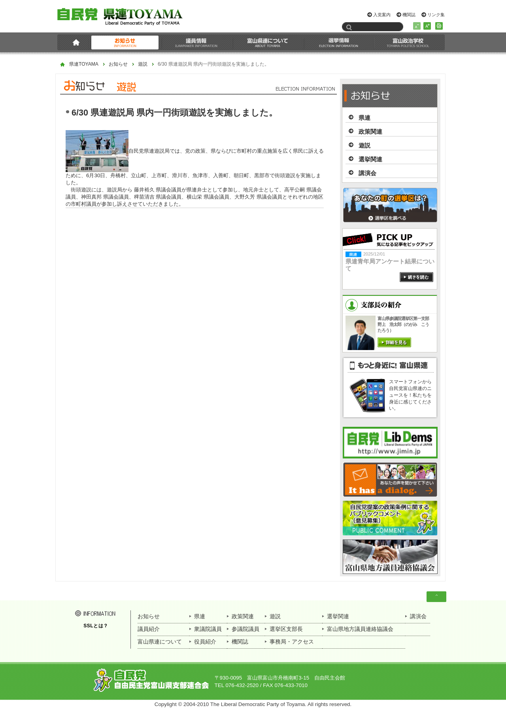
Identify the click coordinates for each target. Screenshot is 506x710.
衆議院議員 (208, 629)
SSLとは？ (95, 626)
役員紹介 (205, 641)
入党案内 (382, 14)
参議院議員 (245, 629)
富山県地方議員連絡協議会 (360, 629)
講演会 (367, 173)
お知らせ (125, 42)
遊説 (142, 64)
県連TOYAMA (83, 64)
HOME (74, 42)
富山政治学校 (408, 42)
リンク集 (436, 14)
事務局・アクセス (292, 641)
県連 (364, 117)
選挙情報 (338, 42)
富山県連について (267, 42)
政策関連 (370, 131)
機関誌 (408, 14)
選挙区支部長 (286, 629)
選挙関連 (370, 159)
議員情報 (196, 42)
